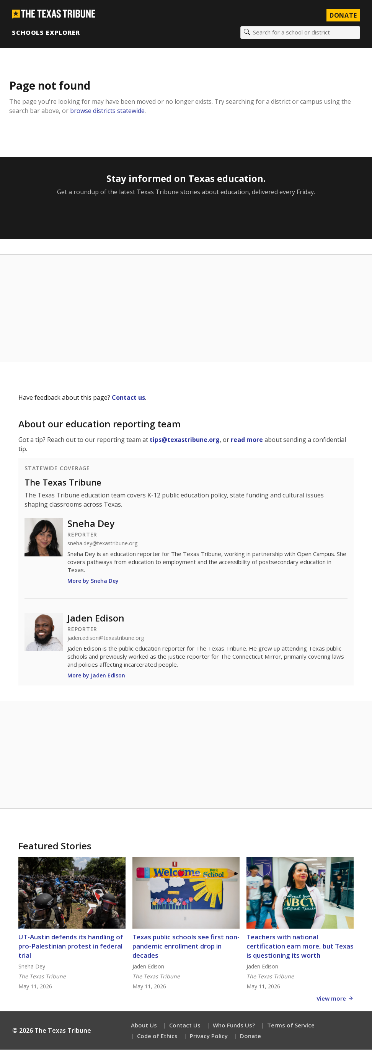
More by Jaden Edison (96, 675)
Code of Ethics (157, 1036)
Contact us (128, 398)
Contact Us (185, 1025)
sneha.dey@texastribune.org (102, 543)
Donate (250, 1036)
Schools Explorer (46, 32)
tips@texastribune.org (185, 440)
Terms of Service (291, 1025)
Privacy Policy (209, 1036)
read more (247, 440)
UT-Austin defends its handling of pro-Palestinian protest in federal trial (70, 946)
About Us (144, 1025)
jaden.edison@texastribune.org (105, 638)
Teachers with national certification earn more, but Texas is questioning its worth (300, 946)
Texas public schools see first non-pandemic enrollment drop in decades (186, 946)
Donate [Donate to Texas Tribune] (343, 15)
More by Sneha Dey (93, 581)
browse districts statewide (107, 111)
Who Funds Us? (234, 1025)
